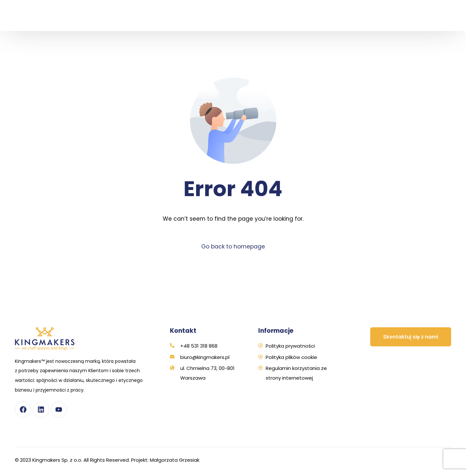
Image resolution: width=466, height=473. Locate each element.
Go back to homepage (233, 246)
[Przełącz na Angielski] (436, 25)
